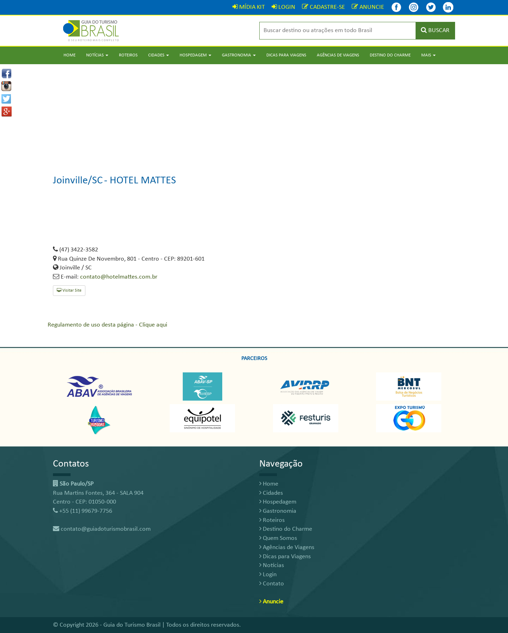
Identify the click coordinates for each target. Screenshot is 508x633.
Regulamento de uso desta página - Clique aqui (107, 325)
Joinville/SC (78, 180)
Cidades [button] (158, 55)
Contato (271, 583)
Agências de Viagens (338, 55)
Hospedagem (277, 502)
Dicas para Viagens (286, 55)
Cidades (271, 493)
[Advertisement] (254, 113)
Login (268, 574)
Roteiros (128, 55)
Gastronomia (277, 511)
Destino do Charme (390, 55)
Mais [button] (428, 55)
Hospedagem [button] (195, 55)
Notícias (271, 565)
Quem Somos (278, 538)
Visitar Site (69, 290)
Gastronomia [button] (239, 55)
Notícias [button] (97, 55)
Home (69, 55)
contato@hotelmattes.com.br (118, 277)
